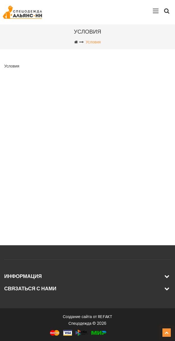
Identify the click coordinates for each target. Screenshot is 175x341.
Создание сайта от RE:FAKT (87, 316)
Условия (93, 42)
